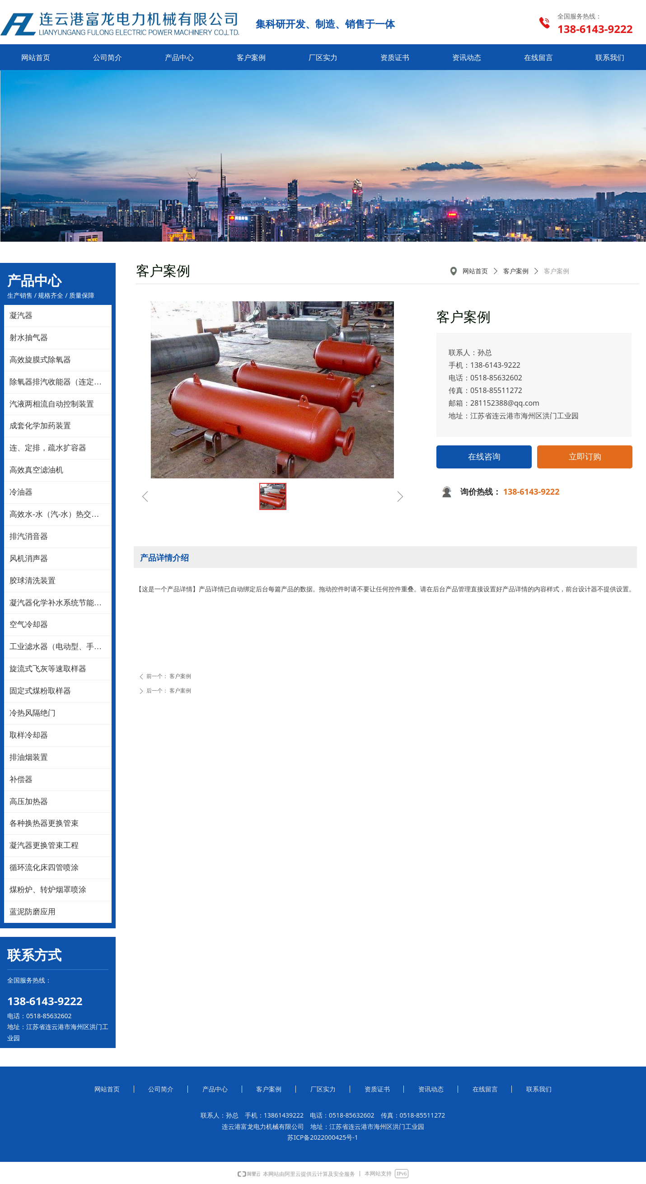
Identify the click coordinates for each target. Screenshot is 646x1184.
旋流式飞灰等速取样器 (47, 669)
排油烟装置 (28, 757)
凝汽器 (21, 315)
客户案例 (516, 271)
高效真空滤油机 (36, 470)
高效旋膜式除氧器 (40, 360)
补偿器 (21, 779)
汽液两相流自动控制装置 (51, 404)
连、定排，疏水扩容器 (47, 448)
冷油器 (21, 492)
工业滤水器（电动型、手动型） (60, 646)
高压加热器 (28, 801)
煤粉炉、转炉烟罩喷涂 (47, 889)
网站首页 (475, 271)
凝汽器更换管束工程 (44, 845)
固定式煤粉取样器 (40, 691)
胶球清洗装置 (32, 580)
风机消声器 (28, 558)
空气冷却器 (28, 624)
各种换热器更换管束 (44, 823)
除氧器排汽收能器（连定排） (59, 382)
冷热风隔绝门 (32, 713)
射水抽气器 (28, 337)
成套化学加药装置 (40, 425)
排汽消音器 (28, 536)
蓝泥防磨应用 (32, 912)
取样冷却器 (28, 735)
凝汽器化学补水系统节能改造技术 (60, 603)
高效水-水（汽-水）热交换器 (58, 514)
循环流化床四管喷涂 (44, 867)
